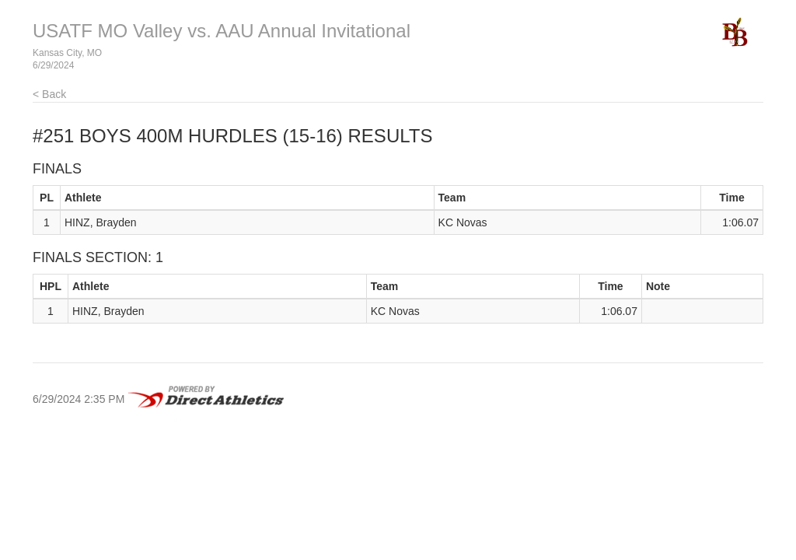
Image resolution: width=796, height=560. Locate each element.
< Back (49, 94)
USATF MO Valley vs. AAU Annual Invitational (221, 30)
